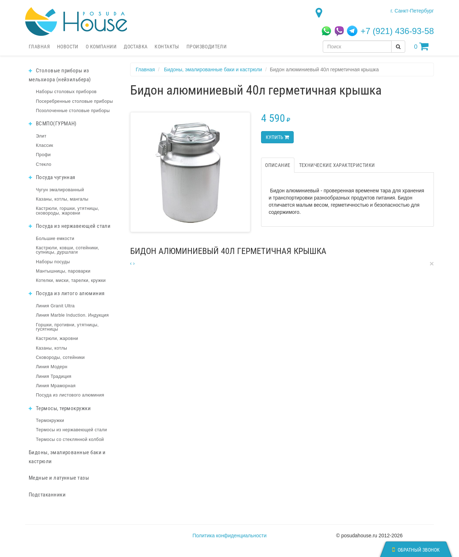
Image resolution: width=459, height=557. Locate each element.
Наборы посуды (53, 261)
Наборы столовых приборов (66, 91)
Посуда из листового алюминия (70, 395)
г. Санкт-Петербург (412, 11)
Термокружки (50, 420)
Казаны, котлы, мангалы (62, 199)
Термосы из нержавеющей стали (71, 429)
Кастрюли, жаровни (57, 338)
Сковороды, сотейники (60, 357)
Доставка (135, 46)
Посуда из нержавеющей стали (69, 226)
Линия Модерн (51, 366)
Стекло (43, 164)
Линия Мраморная (56, 385)
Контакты (167, 46)
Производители (206, 46)
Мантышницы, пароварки (63, 271)
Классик (44, 145)
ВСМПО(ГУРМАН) (53, 123)
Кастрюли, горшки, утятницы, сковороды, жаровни (67, 210)
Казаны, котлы (51, 348)
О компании (101, 46)
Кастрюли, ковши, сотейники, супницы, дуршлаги (67, 250)
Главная (39, 46)
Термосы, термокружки (60, 408)
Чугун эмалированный (60, 189)
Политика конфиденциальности (230, 535)
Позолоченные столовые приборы (73, 110)
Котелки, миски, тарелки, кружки (71, 280)
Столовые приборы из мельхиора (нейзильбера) (60, 75)
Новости (68, 46)
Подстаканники (47, 494)
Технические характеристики (337, 165)
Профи (43, 154)
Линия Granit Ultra (55, 305)
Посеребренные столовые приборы (74, 101)
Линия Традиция (53, 376)
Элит (41, 136)
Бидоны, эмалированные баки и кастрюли (67, 457)
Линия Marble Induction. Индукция (72, 315)
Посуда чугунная (52, 177)
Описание (277, 165)
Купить (277, 137)
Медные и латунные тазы (59, 478)
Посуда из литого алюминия (66, 293)
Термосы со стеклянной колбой (70, 439)
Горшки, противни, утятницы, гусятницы (67, 327)
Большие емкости (55, 238)
